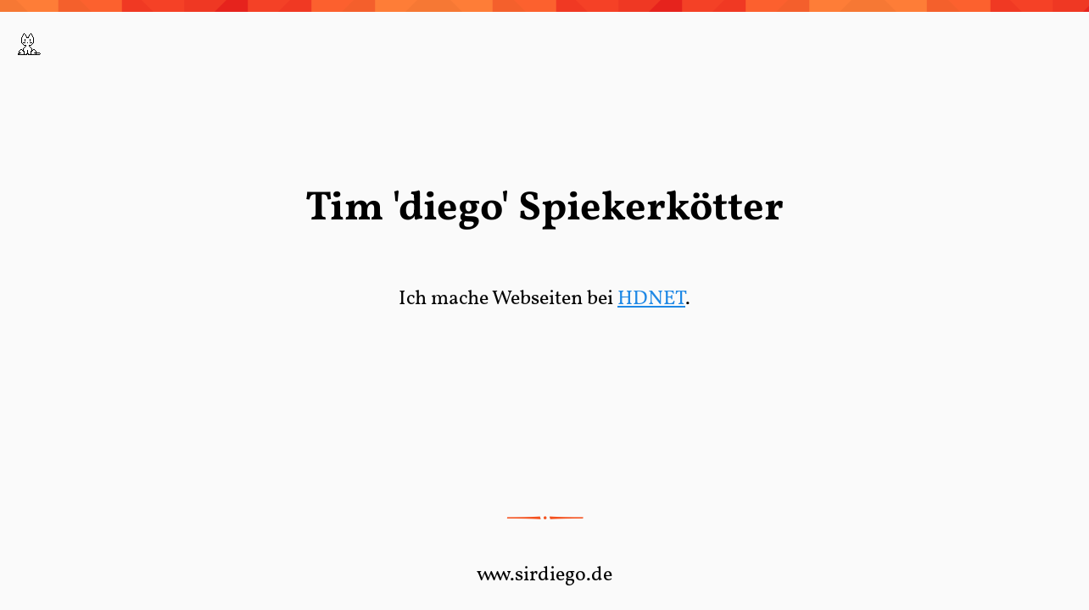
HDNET (651, 299)
